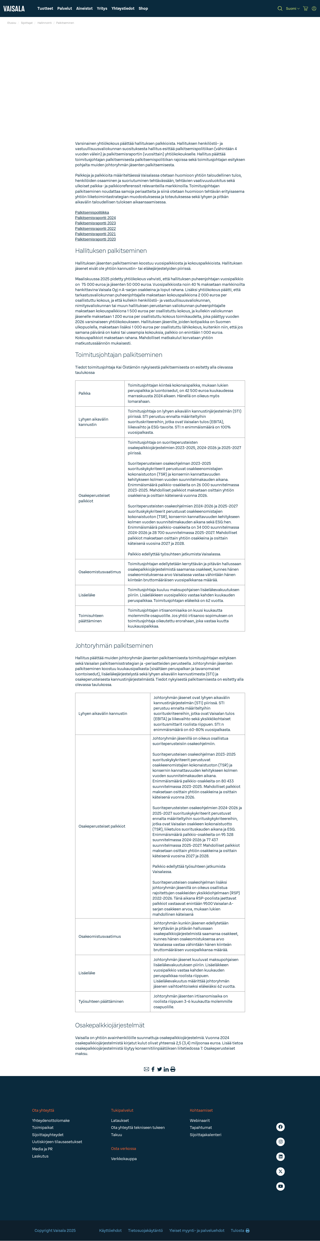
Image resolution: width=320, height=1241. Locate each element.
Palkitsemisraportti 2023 (95, 223)
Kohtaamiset (201, 1110)
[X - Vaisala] (280, 1171)
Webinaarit (200, 1120)
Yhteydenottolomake (51, 1120)
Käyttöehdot (110, 1230)
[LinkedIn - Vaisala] (280, 1156)
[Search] (280, 8)
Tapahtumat (201, 1127)
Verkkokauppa (124, 1158)
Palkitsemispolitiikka (92, 212)
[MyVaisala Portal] (314, 8)
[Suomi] (293, 8)
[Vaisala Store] (305, 8)
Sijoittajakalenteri (205, 1134)
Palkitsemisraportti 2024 (95, 218)
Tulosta (240, 1230)
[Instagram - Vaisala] (280, 1142)
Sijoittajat (27, 23)
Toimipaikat (43, 1127)
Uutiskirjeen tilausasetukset (57, 1141)
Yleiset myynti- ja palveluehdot (196, 1230)
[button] (84, 8)
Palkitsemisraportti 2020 (95, 239)
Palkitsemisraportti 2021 (95, 234)
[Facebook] (153, 1069)
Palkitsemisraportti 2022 (95, 229)
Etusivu (11, 23)
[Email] (146, 1069)
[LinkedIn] (166, 1069)
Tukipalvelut (122, 1110)
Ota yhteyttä (43, 1110)
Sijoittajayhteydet (47, 1134)
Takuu (116, 1134)
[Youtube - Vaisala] (280, 1186)
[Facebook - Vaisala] (280, 1127)
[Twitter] (160, 1069)
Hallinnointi (45, 23)
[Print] (173, 1069)
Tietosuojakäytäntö (145, 1230)
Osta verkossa (123, 1148)
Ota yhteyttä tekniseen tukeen (138, 1127)
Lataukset (120, 1120)
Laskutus (40, 1156)
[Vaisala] (14, 8)
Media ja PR (42, 1149)
